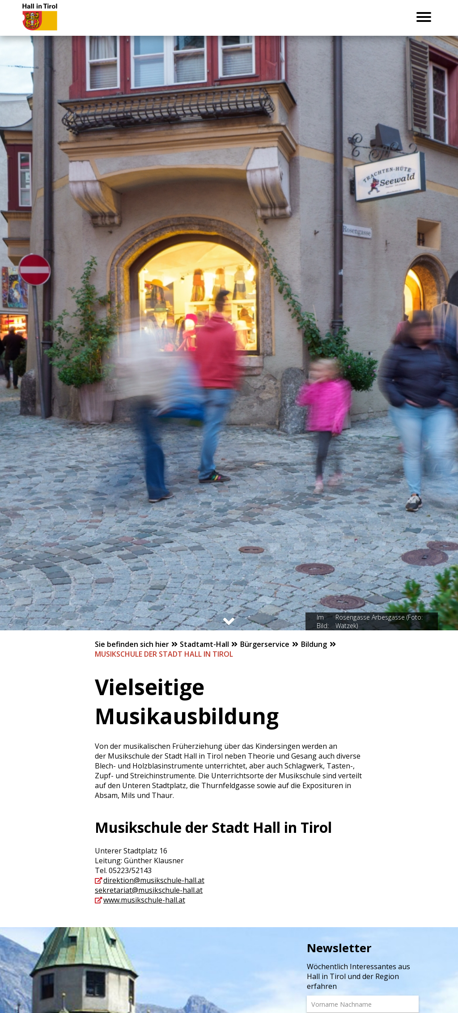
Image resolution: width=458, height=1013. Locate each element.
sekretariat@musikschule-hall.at (149, 890)
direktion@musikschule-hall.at (153, 880)
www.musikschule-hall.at (144, 900)
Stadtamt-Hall (205, 644)
